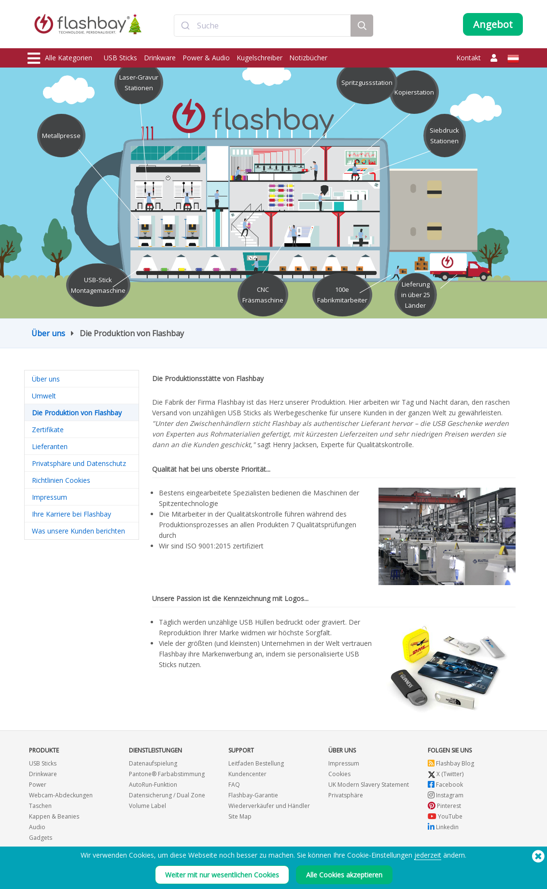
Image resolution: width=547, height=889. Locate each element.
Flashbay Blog (451, 763)
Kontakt (468, 57)
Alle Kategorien (60, 58)
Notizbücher (308, 57)
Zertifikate (48, 429)
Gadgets (40, 838)
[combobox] (262, 25)
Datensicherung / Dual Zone (167, 795)
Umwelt (44, 395)
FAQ (234, 784)
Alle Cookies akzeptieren (344, 874)
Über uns (48, 333)
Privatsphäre (345, 795)
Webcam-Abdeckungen (61, 795)
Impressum (49, 497)
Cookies (339, 774)
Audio (37, 827)
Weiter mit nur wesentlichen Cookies (222, 874)
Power (37, 784)
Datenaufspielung (153, 763)
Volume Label (147, 806)
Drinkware (160, 57)
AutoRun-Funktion (153, 784)
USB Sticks (120, 57)
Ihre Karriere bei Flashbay (71, 514)
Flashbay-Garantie (253, 795)
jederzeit (427, 855)
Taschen (40, 806)
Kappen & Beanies (54, 816)
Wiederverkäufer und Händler (269, 806)
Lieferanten (50, 446)
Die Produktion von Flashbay (77, 412)
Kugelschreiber (259, 57)
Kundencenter (247, 774)
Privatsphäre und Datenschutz (79, 463)
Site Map (240, 816)
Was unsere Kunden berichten (78, 530)
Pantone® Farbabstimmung (167, 774)
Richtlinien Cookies (61, 480)
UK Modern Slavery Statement (368, 784)
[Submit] (185, 25)
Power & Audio (206, 57)
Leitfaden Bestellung (256, 763)
